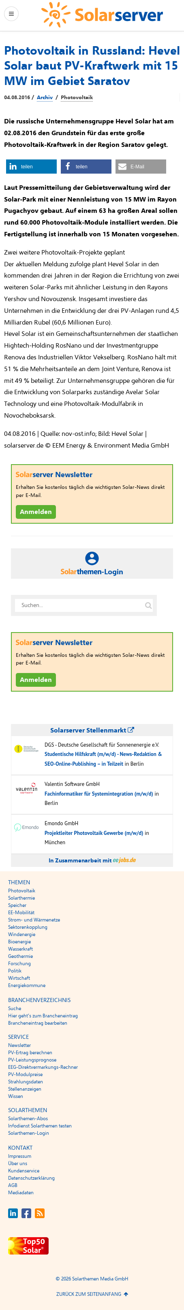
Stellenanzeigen (24, 1089)
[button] (31, 166)
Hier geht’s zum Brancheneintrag (43, 1016)
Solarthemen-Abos (28, 1118)
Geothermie (20, 956)
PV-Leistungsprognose (32, 1060)
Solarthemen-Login (28, 1133)
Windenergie (21, 934)
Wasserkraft (20, 949)
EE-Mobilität (21, 912)
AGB (12, 1185)
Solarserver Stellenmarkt (92, 730)
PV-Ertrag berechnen (30, 1052)
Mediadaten (21, 1192)
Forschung (19, 963)
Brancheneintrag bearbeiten (37, 1023)
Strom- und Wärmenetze (34, 920)
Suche (14, 1008)
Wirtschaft (19, 978)
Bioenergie (19, 941)
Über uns (17, 1163)
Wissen (15, 1096)
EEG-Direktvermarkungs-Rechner (43, 1067)
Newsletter (19, 1045)
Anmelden (36, 511)
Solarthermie (21, 898)
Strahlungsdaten (25, 1082)
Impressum (19, 1156)
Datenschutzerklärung (31, 1178)
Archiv (45, 97)
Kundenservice (23, 1171)
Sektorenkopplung (27, 927)
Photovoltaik (77, 97)
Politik (14, 971)
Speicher (17, 905)
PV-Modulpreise (25, 1074)
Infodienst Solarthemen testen (40, 1126)
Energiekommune (26, 985)
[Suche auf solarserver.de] (148, 605)
